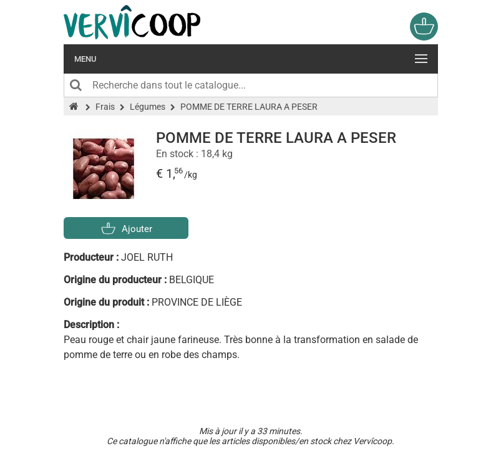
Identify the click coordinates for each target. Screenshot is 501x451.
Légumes (147, 107)
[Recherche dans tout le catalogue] (251, 85)
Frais (105, 107)
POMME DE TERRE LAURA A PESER (249, 107)
